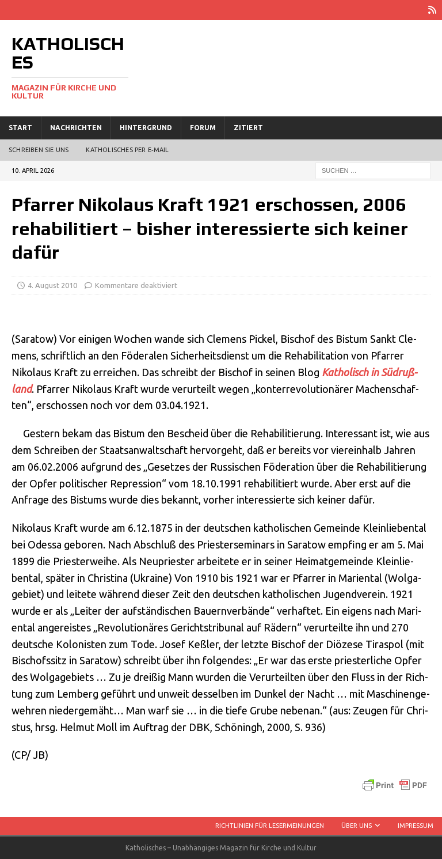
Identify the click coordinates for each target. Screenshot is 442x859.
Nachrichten (76, 127)
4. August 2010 (52, 285)
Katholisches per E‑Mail (127, 149)
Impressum (415, 825)
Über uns (356, 825)
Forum (203, 127)
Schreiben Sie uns (38, 149)
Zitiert (248, 127)
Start (20, 127)
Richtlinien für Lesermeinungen (269, 825)
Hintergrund (146, 127)
